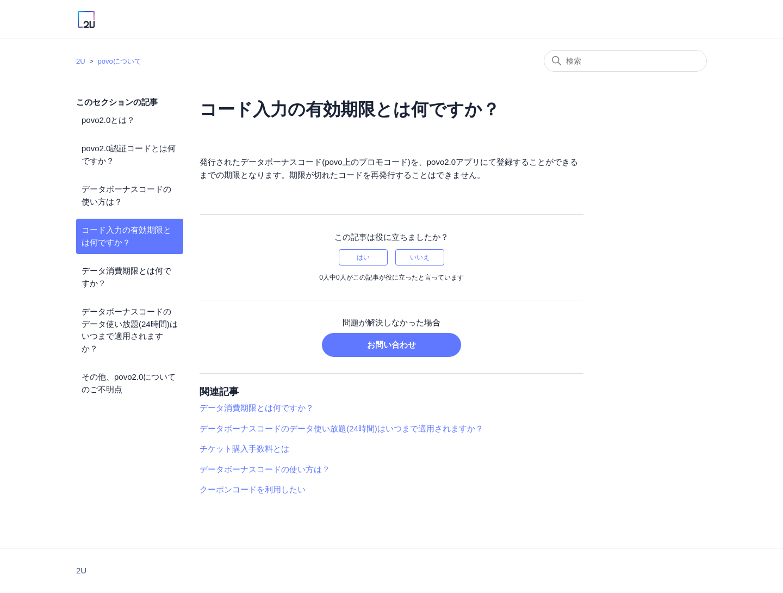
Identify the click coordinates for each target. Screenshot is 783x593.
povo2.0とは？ (108, 120)
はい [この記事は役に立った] (363, 257)
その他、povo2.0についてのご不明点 (129, 383)
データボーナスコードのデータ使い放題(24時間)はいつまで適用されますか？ (130, 330)
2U (80, 61)
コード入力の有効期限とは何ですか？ (126, 236)
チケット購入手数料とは (244, 448)
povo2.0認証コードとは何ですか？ (129, 154)
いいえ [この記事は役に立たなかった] (420, 257)
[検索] (625, 61)
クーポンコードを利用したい (253, 489)
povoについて (119, 61)
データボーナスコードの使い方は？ (126, 195)
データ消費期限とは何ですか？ (126, 277)
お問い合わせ (391, 344)
